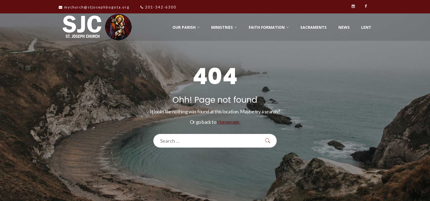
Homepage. (229, 122)
